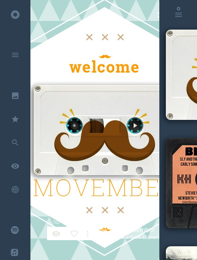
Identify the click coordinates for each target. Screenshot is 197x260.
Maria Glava (129, 237)
